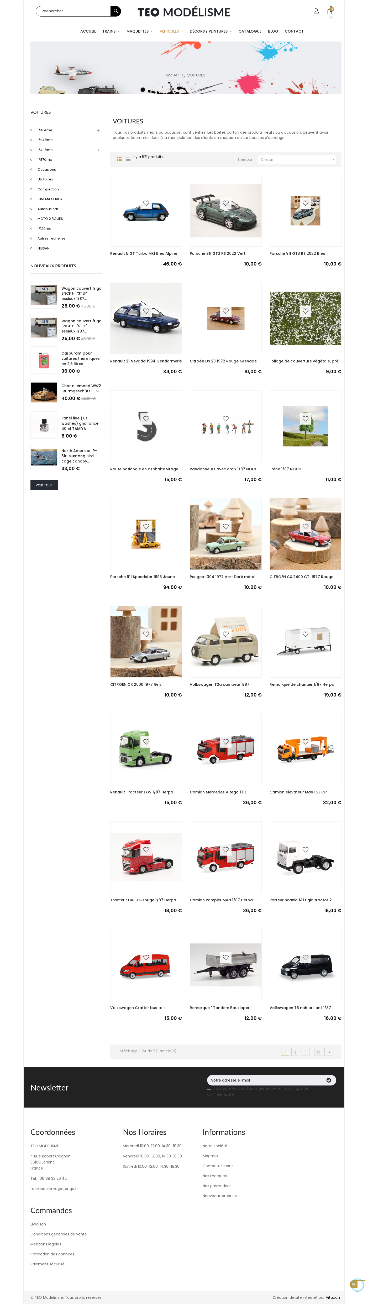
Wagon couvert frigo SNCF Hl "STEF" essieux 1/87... (81, 294)
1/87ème (45, 159)
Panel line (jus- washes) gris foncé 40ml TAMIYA (79, 423)
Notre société (215, 1146)
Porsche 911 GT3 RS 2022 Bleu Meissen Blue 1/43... (297, 256)
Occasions (47, 169)
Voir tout (44, 485)
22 (318, 1052)
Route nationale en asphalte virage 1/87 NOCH (144, 471)
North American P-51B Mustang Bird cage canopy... (79, 456)
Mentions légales (45, 1244)
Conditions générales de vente (58, 1234)
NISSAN (44, 248)
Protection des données (52, 1254)
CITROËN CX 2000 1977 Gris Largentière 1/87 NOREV (135, 687)
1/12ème (44, 228)
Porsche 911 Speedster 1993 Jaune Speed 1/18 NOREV (142, 579)
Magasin (210, 1155)
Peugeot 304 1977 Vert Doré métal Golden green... (222, 579)
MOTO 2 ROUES (50, 218)
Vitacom (333, 1297)
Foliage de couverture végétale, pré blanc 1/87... (304, 364)
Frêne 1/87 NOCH (285, 469)
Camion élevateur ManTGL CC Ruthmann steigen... (298, 794)
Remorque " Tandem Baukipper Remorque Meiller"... (220, 1010)
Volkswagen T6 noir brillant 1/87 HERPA (300, 1010)
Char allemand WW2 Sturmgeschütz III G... (81, 388)
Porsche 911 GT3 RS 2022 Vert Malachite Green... (217, 256)
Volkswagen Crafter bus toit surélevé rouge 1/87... (137, 1010)
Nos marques (215, 1175)
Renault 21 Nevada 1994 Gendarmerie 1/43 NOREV (146, 364)
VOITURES (40, 112)
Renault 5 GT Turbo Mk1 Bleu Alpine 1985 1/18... (143, 256)
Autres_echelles (52, 238)
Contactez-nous (218, 1165)
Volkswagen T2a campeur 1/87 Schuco (219, 687)
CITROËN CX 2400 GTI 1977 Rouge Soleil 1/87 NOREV (301, 579)
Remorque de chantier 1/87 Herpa (302, 684)
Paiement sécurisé (47, 1264)
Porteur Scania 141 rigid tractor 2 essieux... (301, 902)
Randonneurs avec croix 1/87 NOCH (223, 469)
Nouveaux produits (220, 1195)
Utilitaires (45, 179)
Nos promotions (217, 1185)
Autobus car (48, 208)
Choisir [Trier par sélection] (298, 159)
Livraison (38, 1224)
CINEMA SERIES (50, 198)
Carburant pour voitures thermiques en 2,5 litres (80, 358)
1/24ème (45, 139)
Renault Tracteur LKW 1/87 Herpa (141, 792)
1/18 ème (45, 130)
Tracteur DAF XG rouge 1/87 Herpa (143, 900)
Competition (48, 189)
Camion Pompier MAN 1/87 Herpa (221, 900)
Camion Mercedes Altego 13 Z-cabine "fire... (219, 794)
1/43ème (45, 149)
